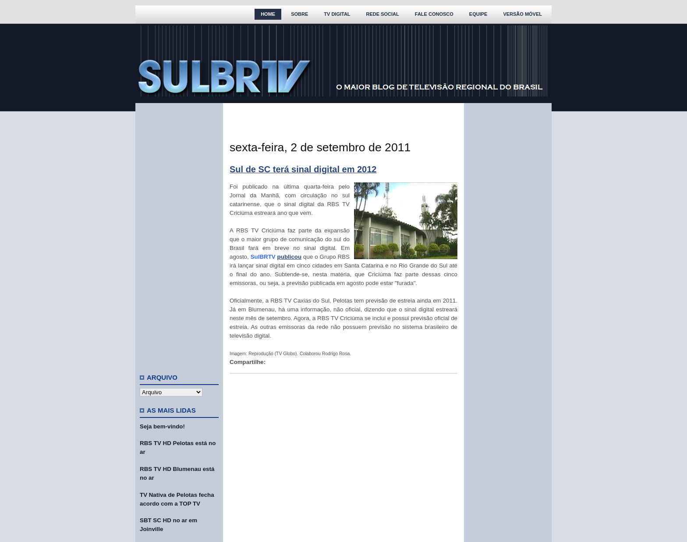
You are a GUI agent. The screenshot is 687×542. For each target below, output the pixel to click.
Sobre (299, 14)
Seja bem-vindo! (162, 426)
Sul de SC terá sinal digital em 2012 (303, 169)
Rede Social (382, 14)
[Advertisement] (179, 234)
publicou (289, 256)
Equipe (478, 14)
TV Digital (337, 14)
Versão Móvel (522, 14)
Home (268, 14)
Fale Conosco (434, 14)
